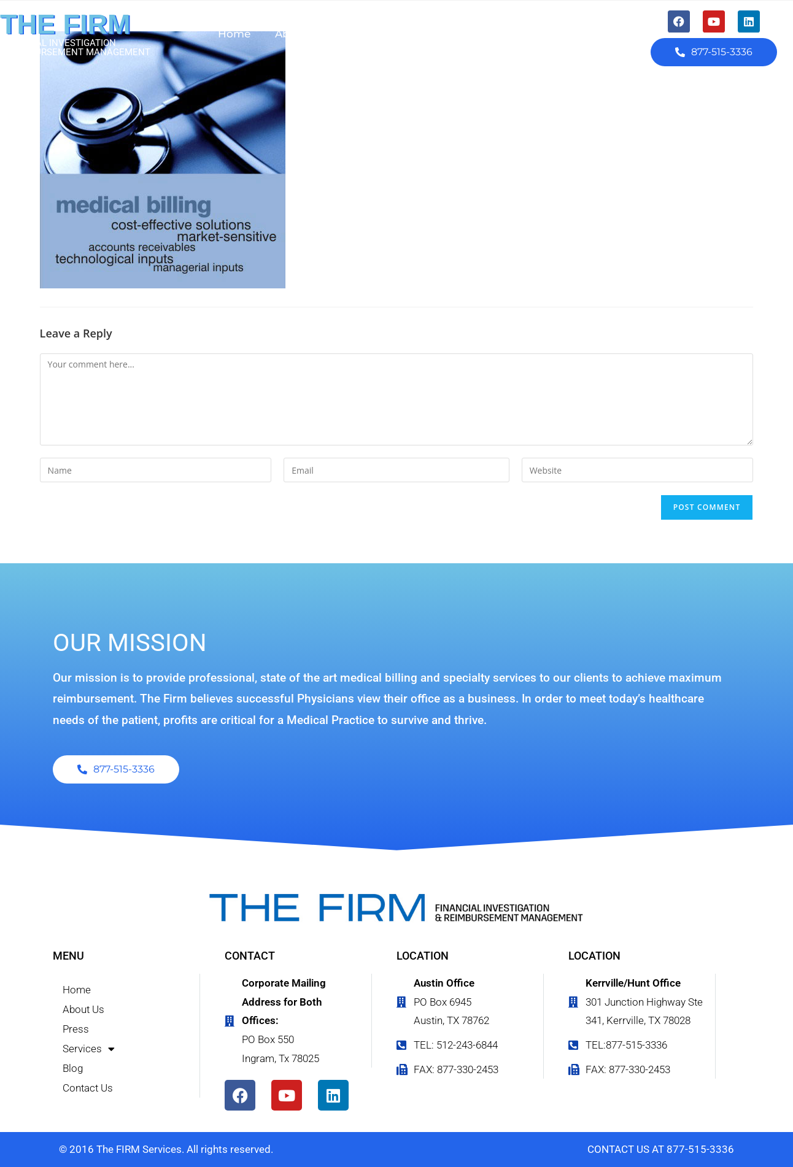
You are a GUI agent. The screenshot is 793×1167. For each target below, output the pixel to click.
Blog (496, 34)
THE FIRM (65, 24)
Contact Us (563, 34)
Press (363, 34)
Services (431, 34)
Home (234, 34)
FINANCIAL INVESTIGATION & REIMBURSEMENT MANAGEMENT (75, 47)
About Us (300, 34)
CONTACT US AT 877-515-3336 (660, 1149)
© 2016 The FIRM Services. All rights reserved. (166, 1149)
